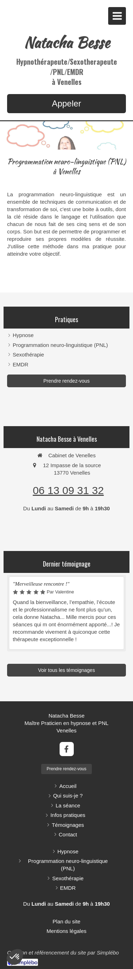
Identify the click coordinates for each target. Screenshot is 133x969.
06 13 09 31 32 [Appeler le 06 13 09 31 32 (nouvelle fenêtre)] (68, 490)
